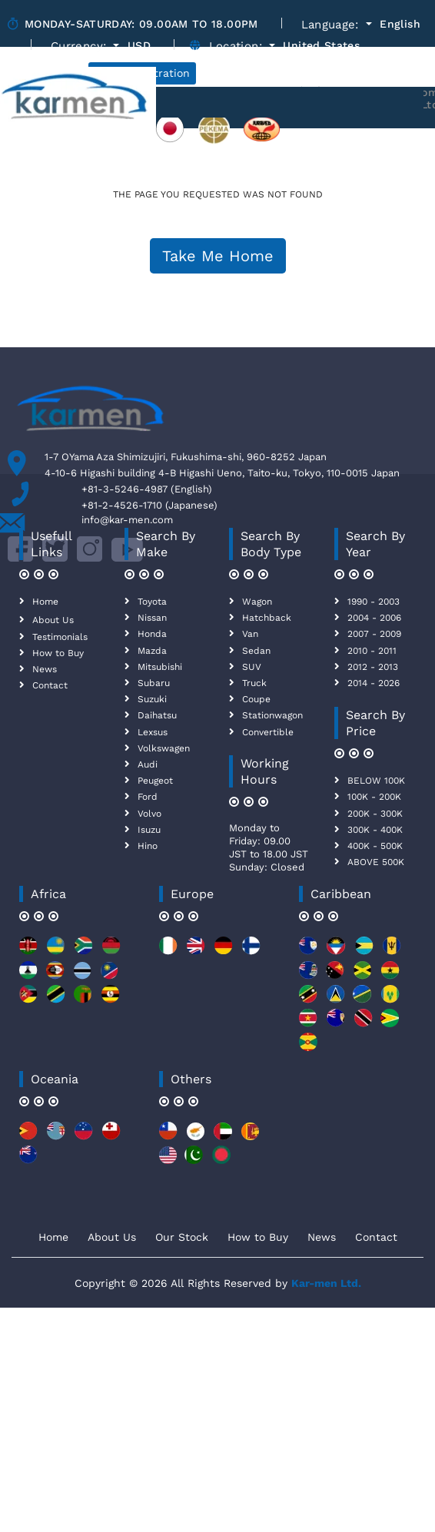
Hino (148, 846)
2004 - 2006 (374, 617)
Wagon (257, 601)
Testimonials (60, 637)
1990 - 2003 (373, 601)
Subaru (154, 683)
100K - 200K (374, 796)
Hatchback (266, 617)
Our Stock (181, 1237)
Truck (254, 683)
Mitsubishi (160, 667)
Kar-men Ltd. (326, 1283)
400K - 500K (375, 846)
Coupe (256, 699)
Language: (332, 25)
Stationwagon (272, 715)
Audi (148, 764)
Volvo (149, 813)
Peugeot (155, 780)
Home (45, 601)
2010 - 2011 (372, 650)
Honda (152, 633)
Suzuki (152, 699)
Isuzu (149, 829)
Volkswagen (164, 748)
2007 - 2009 (374, 633)
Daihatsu (157, 715)
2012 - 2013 (372, 667)
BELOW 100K (376, 780)
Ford (148, 796)
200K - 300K (375, 813)
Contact (50, 685)
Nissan (152, 617)
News (44, 669)
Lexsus (153, 732)
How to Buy (58, 653)
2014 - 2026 (373, 683)
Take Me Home (218, 256)
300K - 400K (375, 829)
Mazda (152, 650)
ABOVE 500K (375, 862)
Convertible (268, 732)
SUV (251, 667)
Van (250, 633)
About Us (53, 620)
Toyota (152, 601)
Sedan (256, 650)
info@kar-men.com (127, 520)
